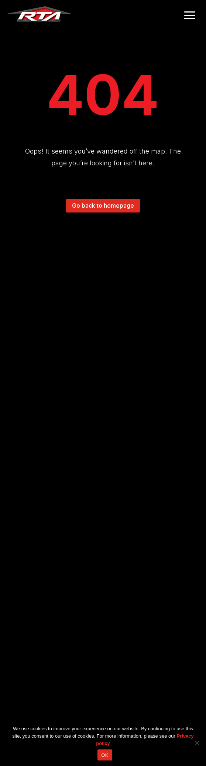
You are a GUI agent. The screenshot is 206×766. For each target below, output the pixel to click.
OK (104, 755)
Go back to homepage (103, 205)
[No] (196, 742)
